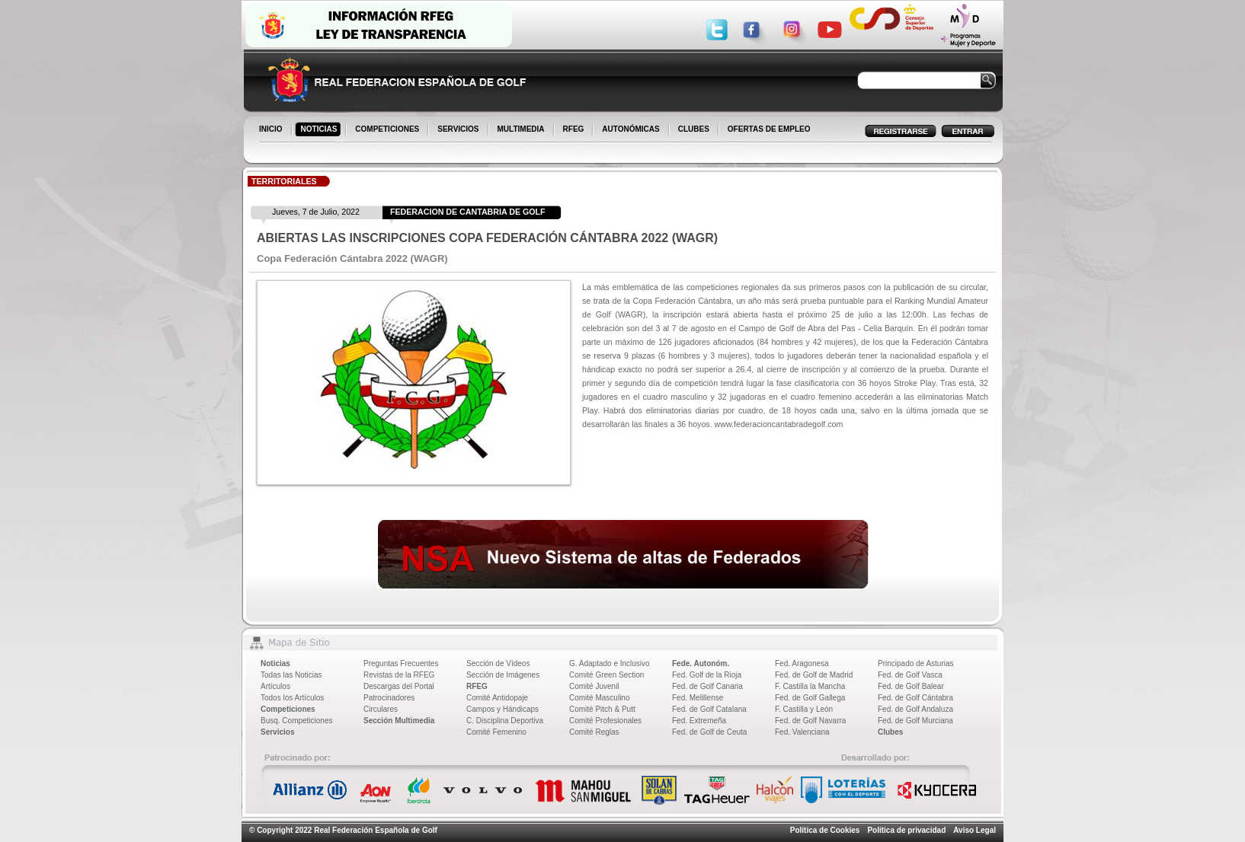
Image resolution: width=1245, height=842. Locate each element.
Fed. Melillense (697, 698)
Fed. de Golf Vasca (910, 675)
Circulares (380, 709)
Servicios (277, 732)
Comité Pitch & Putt (602, 709)
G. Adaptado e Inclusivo (609, 663)
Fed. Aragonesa (802, 663)
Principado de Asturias (916, 663)
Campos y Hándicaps (502, 709)
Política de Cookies (825, 830)
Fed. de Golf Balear (911, 686)
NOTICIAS (320, 130)
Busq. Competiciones (297, 720)
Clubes (890, 732)
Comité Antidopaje (497, 698)
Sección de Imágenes (502, 675)
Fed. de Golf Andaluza (915, 709)
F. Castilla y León (804, 709)
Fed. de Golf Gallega (810, 698)
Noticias (275, 663)
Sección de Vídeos (498, 663)
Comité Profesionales (605, 720)
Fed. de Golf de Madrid (814, 675)
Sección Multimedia (398, 720)
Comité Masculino (599, 698)
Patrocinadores (388, 698)
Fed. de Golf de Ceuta (709, 732)
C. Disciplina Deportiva (504, 720)
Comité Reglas (594, 732)
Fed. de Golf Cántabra (915, 698)
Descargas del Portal (398, 686)
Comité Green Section (606, 675)
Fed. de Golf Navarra (810, 720)
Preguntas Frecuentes (400, 663)
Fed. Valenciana (802, 732)
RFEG (575, 130)
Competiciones (288, 709)
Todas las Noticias (291, 675)
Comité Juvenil (594, 686)
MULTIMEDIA (522, 130)
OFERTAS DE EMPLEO (769, 129)
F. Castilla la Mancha (810, 686)
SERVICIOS (459, 130)
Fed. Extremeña (699, 720)
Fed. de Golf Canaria (707, 686)
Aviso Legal (974, 830)
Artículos (275, 686)
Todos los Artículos (292, 698)
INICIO (272, 130)
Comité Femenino (496, 732)
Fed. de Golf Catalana (709, 709)
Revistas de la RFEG (398, 675)
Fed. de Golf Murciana (915, 720)
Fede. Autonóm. (700, 663)
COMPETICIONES (388, 130)
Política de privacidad (906, 830)
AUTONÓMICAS (630, 129)
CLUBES (693, 129)
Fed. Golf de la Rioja (706, 675)
